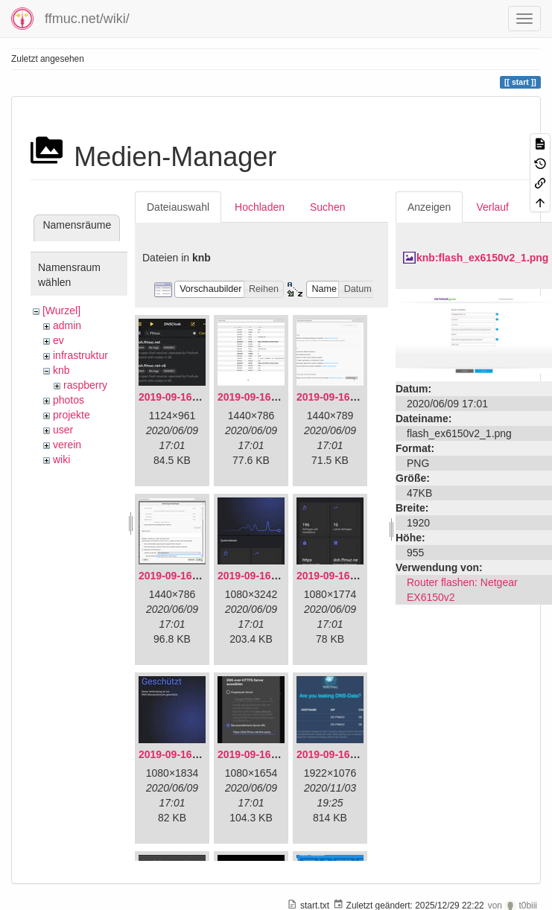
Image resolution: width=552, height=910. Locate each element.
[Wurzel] (61, 310)
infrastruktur (80, 355)
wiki (61, 459)
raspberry (85, 385)
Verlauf (492, 207)
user (63, 430)
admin (67, 325)
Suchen (327, 207)
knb (61, 370)
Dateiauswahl (178, 207)
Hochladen (260, 207)
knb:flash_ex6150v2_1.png (482, 258)
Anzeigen (429, 207)
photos (68, 400)
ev (58, 340)
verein (67, 445)
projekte (71, 415)
